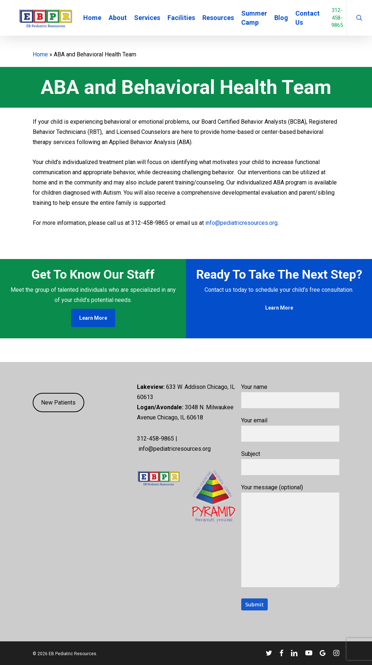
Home (40, 54)
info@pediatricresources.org (241, 222)
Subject (290, 462)
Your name (290, 395)
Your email (290, 429)
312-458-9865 (344, 21)
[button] (93, 318)
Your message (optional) (290, 537)
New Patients (58, 402)
